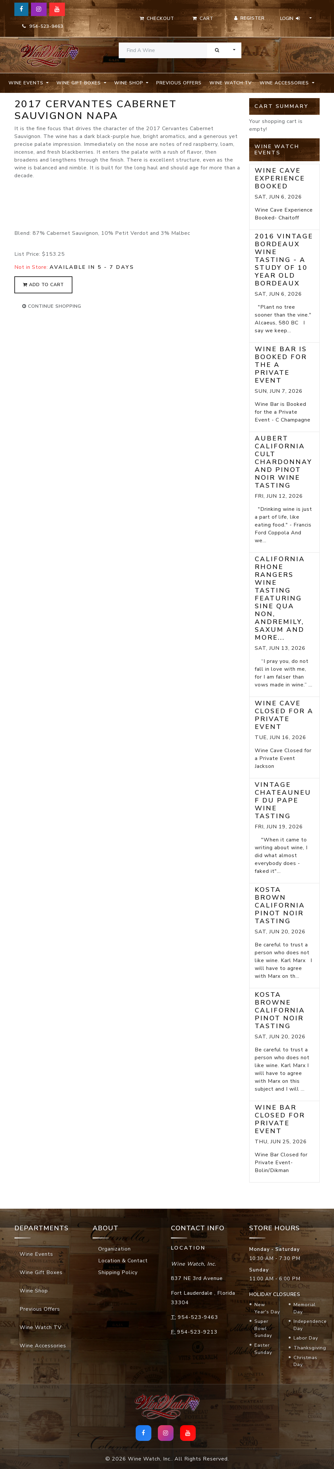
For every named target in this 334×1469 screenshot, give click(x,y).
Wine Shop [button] (129, 83)
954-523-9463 (42, 26)
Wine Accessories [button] (285, 83)
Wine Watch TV (230, 83)
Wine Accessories (43, 1345)
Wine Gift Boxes (41, 1272)
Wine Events (36, 1254)
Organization (114, 1249)
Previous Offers (179, 83)
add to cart (43, 285)
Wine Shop (34, 1290)
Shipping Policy (118, 1272)
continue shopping (51, 306)
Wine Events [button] (26, 83)
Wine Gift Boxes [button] (79, 83)
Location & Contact (123, 1260)
